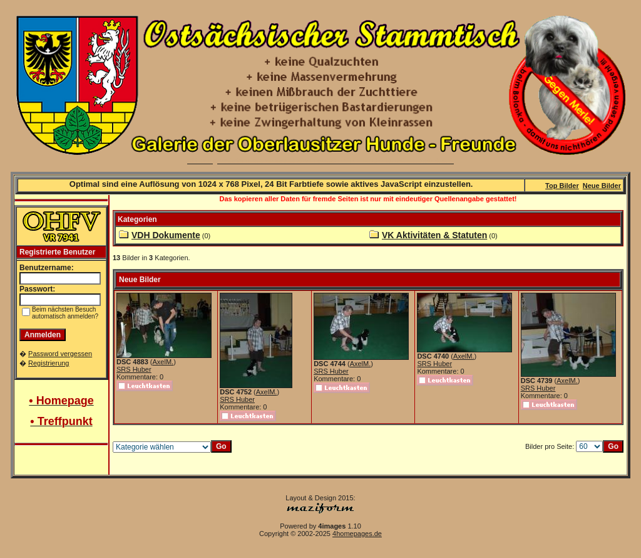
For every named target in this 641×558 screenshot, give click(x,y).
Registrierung (48, 363)
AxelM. (163, 362)
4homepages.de (357, 533)
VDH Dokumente (165, 235)
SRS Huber (133, 369)
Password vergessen (60, 353)
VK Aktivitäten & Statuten (434, 235)
